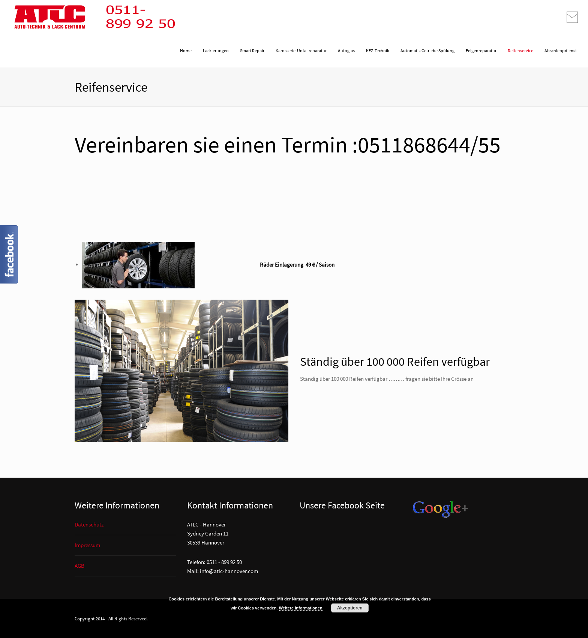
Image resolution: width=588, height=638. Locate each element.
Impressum (87, 545)
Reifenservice (520, 50)
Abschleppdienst (560, 50)
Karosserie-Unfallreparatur (301, 50)
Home (186, 50)
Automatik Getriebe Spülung (427, 50)
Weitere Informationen (300, 608)
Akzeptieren (350, 608)
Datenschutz (89, 524)
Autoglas (346, 50)
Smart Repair (252, 50)
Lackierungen (216, 50)
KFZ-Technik (377, 50)
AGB (79, 565)
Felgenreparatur (481, 50)
